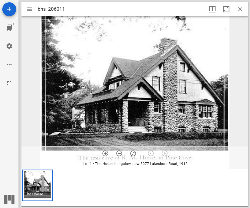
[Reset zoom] (133, 153)
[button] (37, 185)
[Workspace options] (9, 65)
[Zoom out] (119, 153)
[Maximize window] (226, 9)
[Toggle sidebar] (29, 9)
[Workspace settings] (9, 46)
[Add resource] (9, 9)
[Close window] (240, 9)
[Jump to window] (9, 28)
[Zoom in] (105, 153)
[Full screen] (9, 83)
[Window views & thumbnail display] (212, 9)
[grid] (134, 187)
